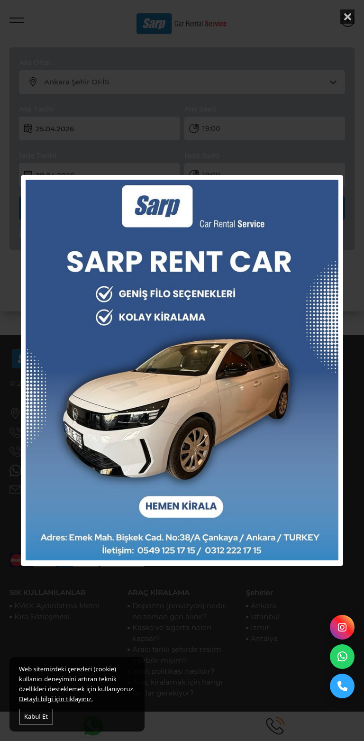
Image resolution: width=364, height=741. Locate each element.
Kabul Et (36, 716)
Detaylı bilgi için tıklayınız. (56, 699)
